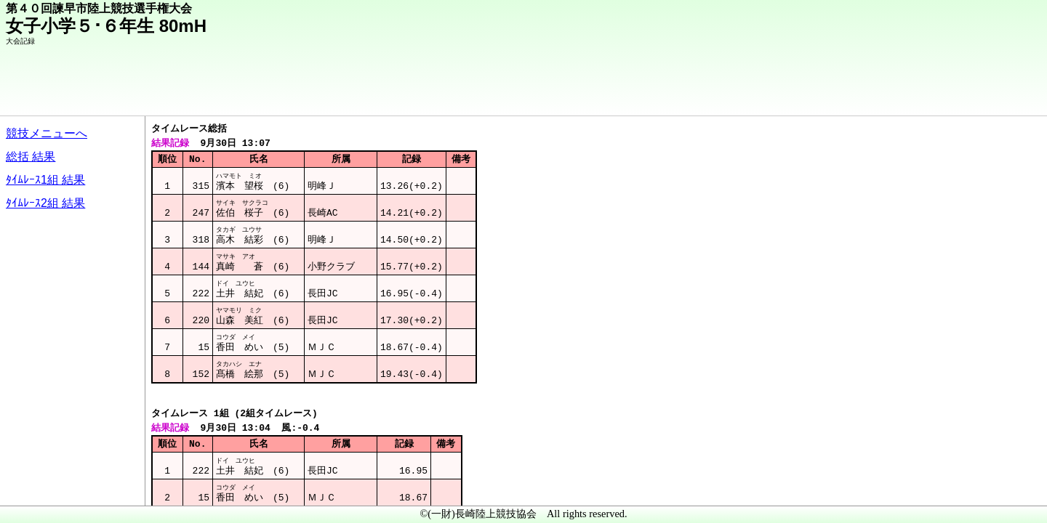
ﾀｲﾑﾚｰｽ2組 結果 (45, 203)
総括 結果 (30, 156)
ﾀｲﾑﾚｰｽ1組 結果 (45, 180)
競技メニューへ (46, 133)
